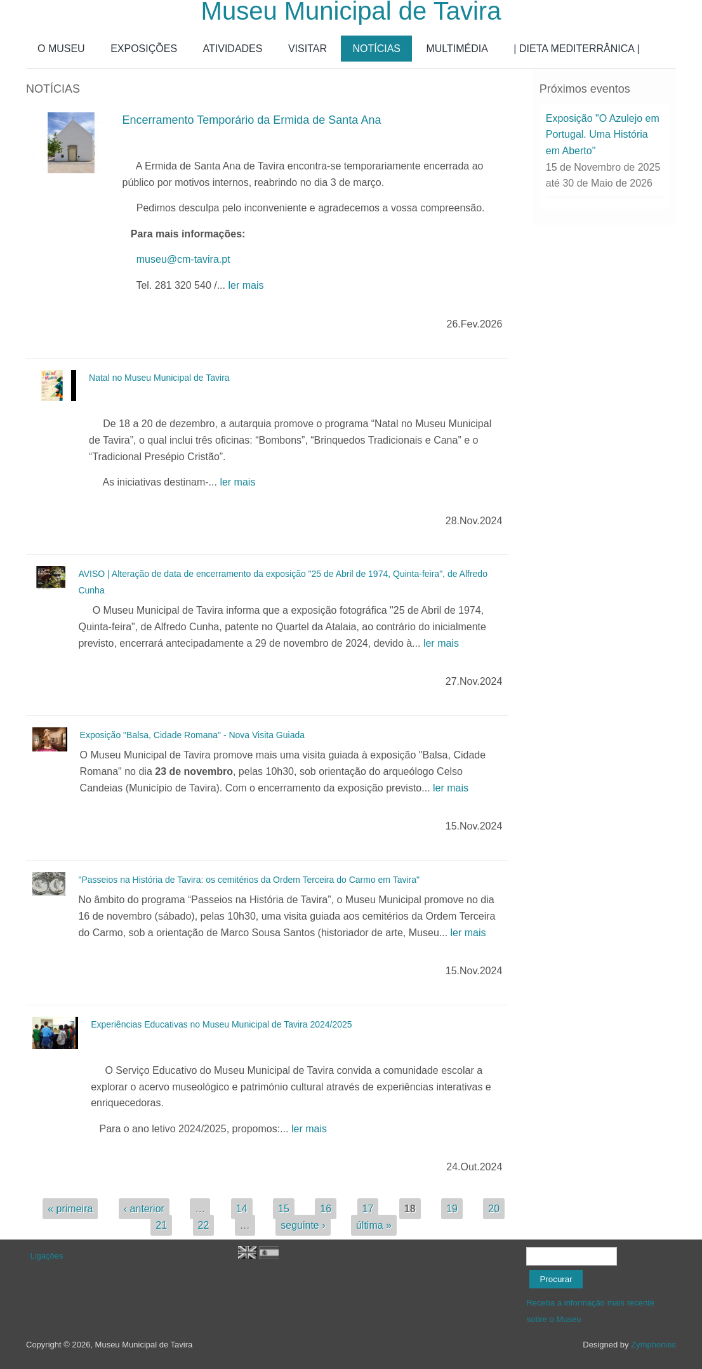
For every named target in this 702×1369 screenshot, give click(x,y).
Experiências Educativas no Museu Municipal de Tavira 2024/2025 (221, 1024)
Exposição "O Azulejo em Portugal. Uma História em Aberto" (602, 134)
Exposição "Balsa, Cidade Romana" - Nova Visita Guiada (192, 735)
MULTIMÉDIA (456, 48)
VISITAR (307, 48)
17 (368, 1208)
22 (203, 1225)
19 (452, 1208)
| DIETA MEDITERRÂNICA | (576, 48)
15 (283, 1208)
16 (325, 1208)
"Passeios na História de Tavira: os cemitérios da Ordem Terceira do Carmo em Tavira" (249, 880)
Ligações (46, 1255)
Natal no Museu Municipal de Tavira (159, 378)
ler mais (245, 285)
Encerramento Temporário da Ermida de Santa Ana (252, 120)
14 (242, 1208)
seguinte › (303, 1225)
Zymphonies (653, 1344)
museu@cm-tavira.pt (183, 259)
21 (161, 1225)
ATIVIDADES (233, 48)
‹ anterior (144, 1208)
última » (374, 1225)
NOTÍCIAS (376, 48)
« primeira (70, 1208)
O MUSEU (61, 48)
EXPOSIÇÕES (143, 48)
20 (494, 1208)
